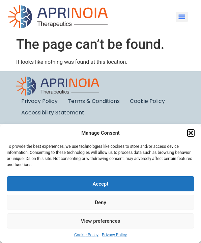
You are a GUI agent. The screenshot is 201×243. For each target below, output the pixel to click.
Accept (100, 184)
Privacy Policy (114, 235)
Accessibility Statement (52, 112)
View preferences (100, 221)
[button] (191, 133)
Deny (100, 202)
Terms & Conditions (94, 101)
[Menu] (182, 17)
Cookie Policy (86, 235)
